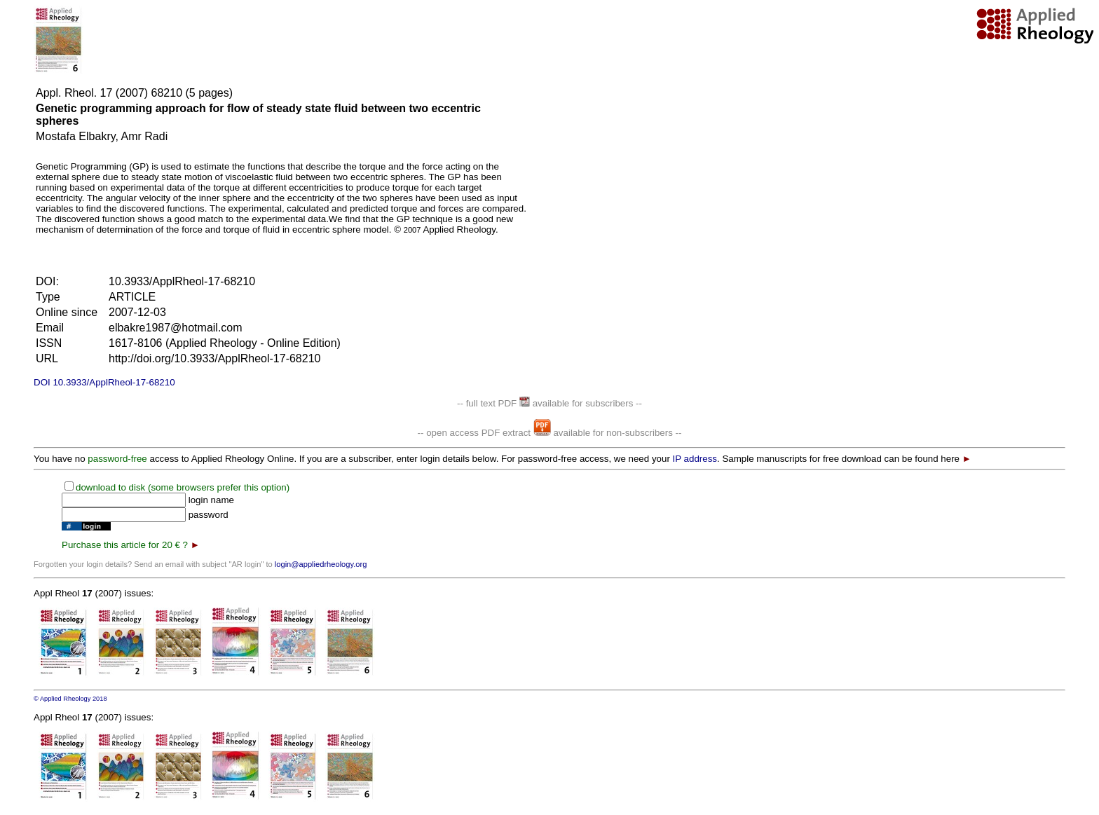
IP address (695, 458)
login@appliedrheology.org (321, 564)
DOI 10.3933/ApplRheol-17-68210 (104, 382)
